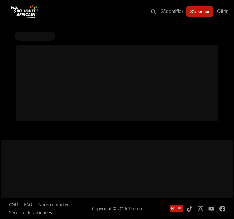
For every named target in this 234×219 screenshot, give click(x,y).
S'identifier (172, 11)
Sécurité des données (30, 212)
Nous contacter (53, 204)
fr (176, 208)
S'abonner (199, 11)
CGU (13, 204)
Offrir (222, 11)
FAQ (28, 204)
